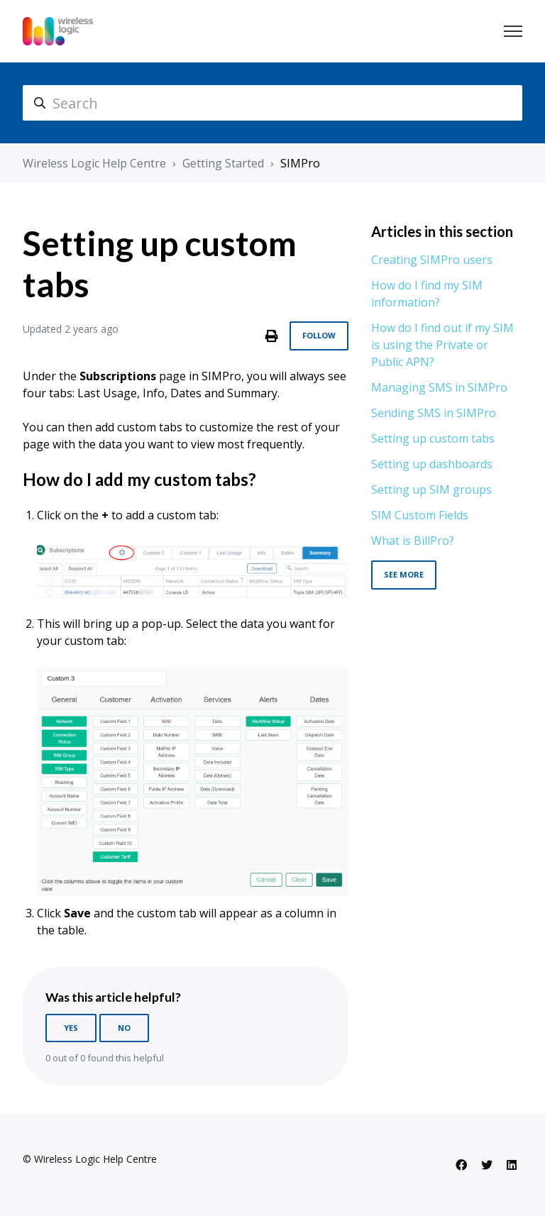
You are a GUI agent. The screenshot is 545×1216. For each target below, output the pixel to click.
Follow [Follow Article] (319, 335)
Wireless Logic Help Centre (94, 163)
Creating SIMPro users (431, 259)
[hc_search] (272, 103)
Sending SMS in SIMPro (433, 413)
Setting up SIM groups (431, 489)
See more (404, 574)
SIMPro (300, 163)
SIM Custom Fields (419, 515)
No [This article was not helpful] (124, 1027)
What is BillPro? (412, 540)
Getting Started (223, 163)
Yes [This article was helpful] (71, 1027)
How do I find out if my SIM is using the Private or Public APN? (442, 345)
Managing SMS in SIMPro (439, 387)
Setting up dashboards (431, 464)
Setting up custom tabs (433, 438)
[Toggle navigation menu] (513, 31)
